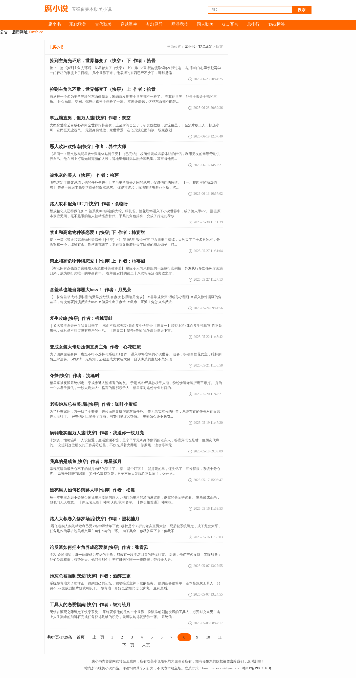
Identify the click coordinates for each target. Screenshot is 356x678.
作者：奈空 (90, 118)
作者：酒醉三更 (90, 576)
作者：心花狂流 (95, 347)
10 (208, 637)
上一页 (98, 637)
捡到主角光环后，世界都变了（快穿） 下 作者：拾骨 (103, 60)
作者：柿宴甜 (97, 261)
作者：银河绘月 (90, 604)
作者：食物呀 (89, 203)
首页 (81, 637)
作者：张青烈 (99, 547)
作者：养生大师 (88, 146)
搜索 (302, 10)
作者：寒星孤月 (86, 461)
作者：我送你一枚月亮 (97, 432)
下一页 (128, 645)
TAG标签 (205, 47)
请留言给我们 (233, 661)
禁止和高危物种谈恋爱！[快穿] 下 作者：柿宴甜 (97, 232)
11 (220, 637)
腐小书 (189, 47)
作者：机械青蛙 (81, 318)
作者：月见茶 (90, 289)
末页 (146, 645)
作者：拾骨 (103, 89)
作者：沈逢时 (74, 375)
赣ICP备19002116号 (257, 668)
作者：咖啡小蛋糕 (93, 404)
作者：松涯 (92, 490)
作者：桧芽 (84, 175)
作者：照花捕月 (94, 518)
